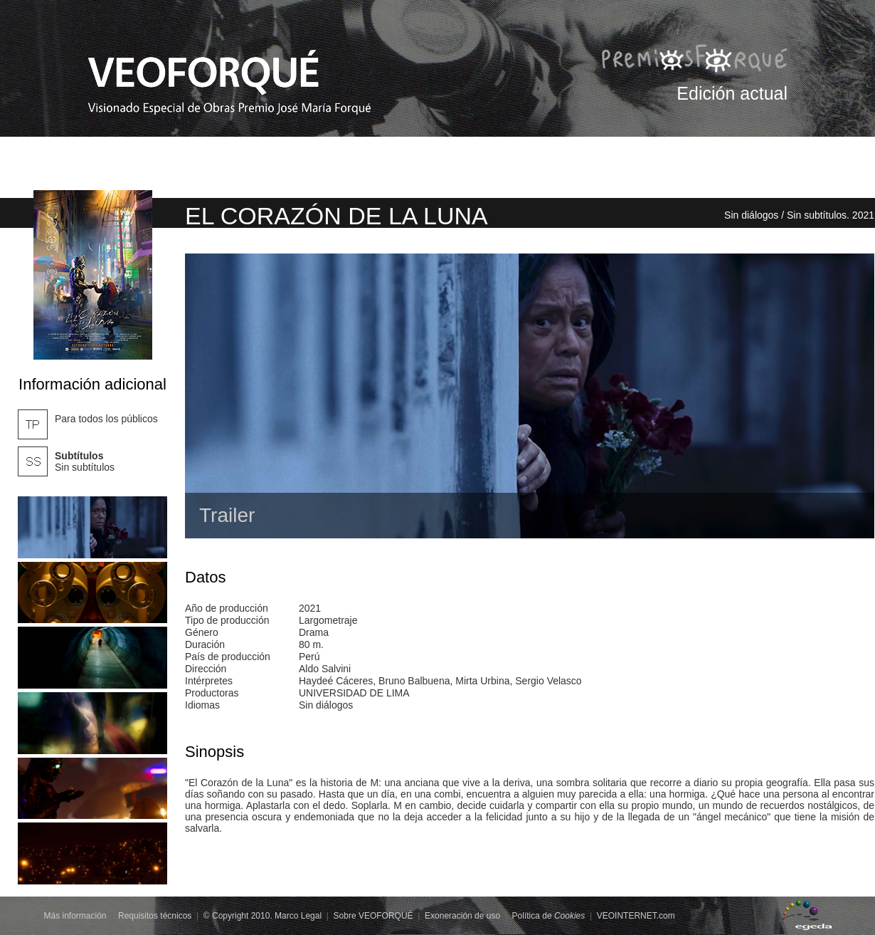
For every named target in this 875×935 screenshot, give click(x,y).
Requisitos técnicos (154, 916)
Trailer (227, 515)
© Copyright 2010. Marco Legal (262, 916)
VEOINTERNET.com (636, 916)
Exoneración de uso (462, 916)
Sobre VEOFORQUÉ (373, 916)
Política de (548, 916)
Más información (75, 916)
